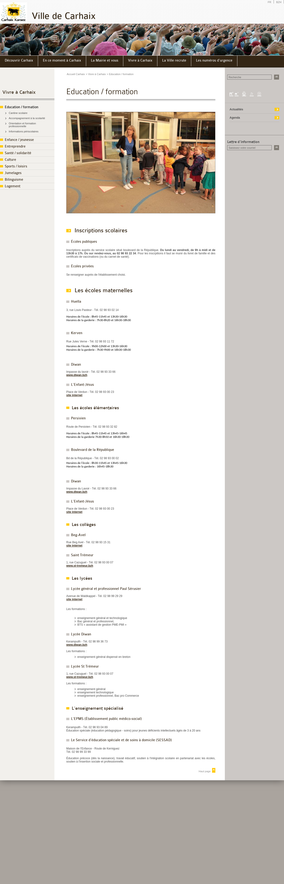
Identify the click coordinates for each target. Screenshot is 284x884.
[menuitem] (19, 61)
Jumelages (13, 173)
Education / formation (21, 107)
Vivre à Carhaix (19, 92)
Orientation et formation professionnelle (22, 125)
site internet (74, 395)
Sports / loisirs (16, 166)
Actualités (236, 109)
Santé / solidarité (18, 153)
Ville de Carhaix (64, 16)
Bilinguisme (14, 180)
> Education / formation (120, 74)
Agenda (235, 117)
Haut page (205, 771)
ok (276, 76)
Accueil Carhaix (76, 74)
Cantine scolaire (18, 113)
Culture (10, 160)
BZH (278, 2)
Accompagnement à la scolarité (27, 118)
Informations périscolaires (23, 131)
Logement (12, 186)
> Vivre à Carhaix (96, 74)
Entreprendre (15, 146)
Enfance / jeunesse (19, 140)
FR (269, 2)
